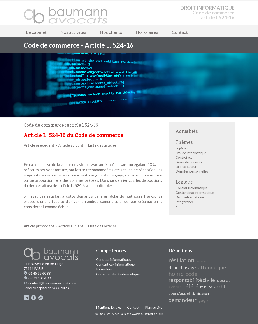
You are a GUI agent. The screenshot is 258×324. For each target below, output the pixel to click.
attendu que (212, 267)
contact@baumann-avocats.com (52, 283)
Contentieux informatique (195, 192)
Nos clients (111, 32)
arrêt (219, 287)
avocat (174, 286)
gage (203, 300)
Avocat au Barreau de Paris (147, 313)
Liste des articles (102, 145)
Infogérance (185, 202)
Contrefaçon (185, 157)
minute (206, 287)
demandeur (182, 300)
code (191, 273)
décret (223, 280)
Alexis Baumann (121, 313)
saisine (201, 261)
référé (190, 286)
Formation (104, 269)
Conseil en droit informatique (118, 274)
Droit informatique (190, 197)
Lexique (184, 182)
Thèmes (184, 142)
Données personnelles (192, 171)
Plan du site (153, 307)
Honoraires (147, 32)
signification (200, 293)
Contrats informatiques (113, 259)
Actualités (187, 131)
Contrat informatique (191, 188)
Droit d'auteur (186, 166)
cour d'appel (179, 293)
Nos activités (73, 32)
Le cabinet (36, 32)
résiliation (181, 260)
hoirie (176, 273)
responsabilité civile (191, 280)
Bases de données (189, 162)
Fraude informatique (191, 153)
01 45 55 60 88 (39, 273)
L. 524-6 (78, 185)
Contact (180, 32)
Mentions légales (108, 307)
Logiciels (182, 148)
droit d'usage (182, 267)
